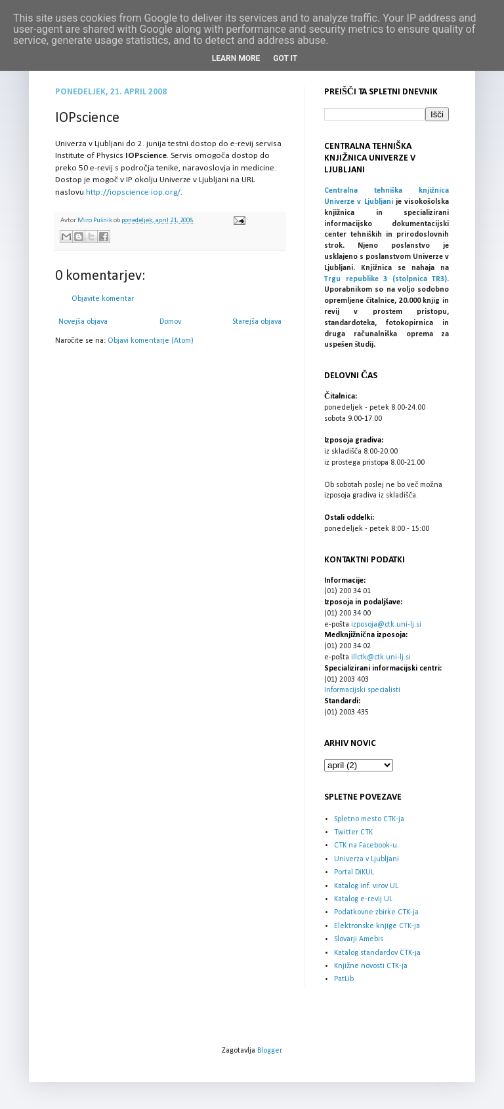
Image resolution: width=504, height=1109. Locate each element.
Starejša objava (257, 322)
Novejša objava (83, 322)
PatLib (344, 979)
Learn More (236, 58)
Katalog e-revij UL (363, 899)
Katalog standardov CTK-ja (377, 953)
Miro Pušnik (95, 220)
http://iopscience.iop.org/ (133, 192)
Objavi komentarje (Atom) (151, 341)
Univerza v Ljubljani (366, 859)
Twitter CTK (353, 832)
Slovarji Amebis (358, 939)
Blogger (269, 1051)
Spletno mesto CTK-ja (369, 819)
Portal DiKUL (354, 872)
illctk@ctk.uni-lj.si (381, 657)
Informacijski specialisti (362, 690)
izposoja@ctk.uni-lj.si (386, 625)
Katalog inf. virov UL (366, 886)
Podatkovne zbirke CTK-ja (376, 912)
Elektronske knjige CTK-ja (377, 926)
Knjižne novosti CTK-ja (371, 966)
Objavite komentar (103, 299)
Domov (170, 322)
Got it (285, 58)
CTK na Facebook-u (365, 845)
